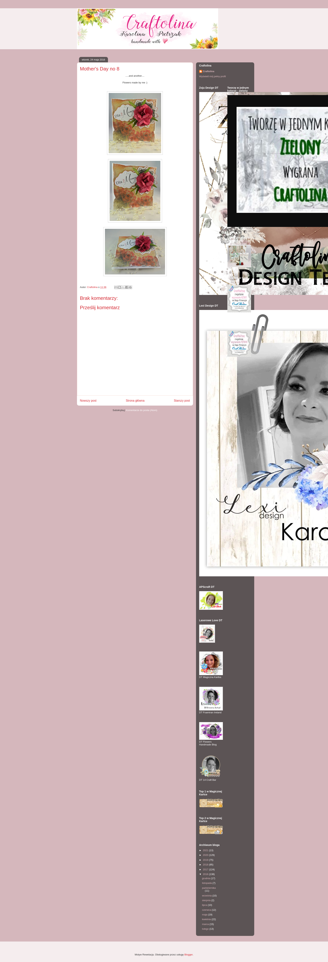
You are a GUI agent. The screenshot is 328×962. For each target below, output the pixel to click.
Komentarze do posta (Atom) (141, 410)
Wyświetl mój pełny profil (212, 76)
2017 (206, 869)
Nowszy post (88, 400)
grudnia (206, 878)
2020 (206, 855)
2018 (206, 864)
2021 (206, 850)
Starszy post (182, 400)
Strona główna (135, 400)
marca (206, 924)
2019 (206, 859)
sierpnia (206, 900)
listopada (207, 883)
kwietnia (207, 919)
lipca (205, 905)
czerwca (207, 909)
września (207, 895)
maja (205, 914)
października (209, 887)
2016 (206, 874)
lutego (205, 928)
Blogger (188, 954)
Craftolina (208, 71)
